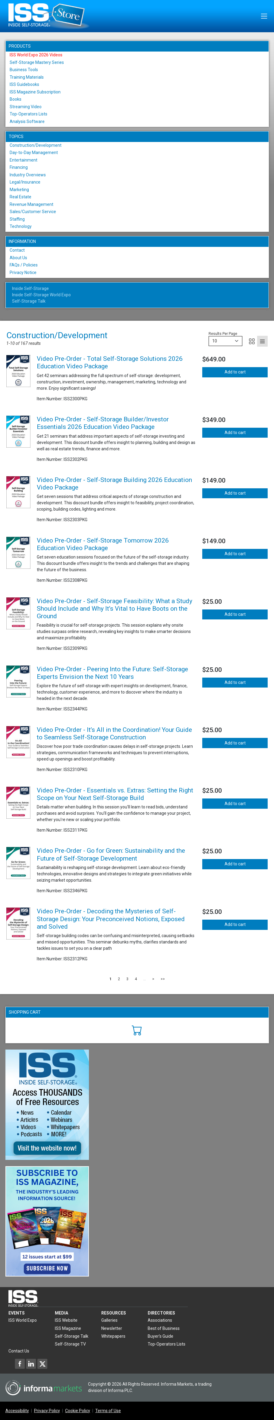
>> (163, 979)
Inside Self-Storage (30, 288)
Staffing (17, 219)
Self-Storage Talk (29, 301)
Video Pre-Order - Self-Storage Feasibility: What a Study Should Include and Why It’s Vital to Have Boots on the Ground (114, 608)
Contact (17, 250)
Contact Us (18, 1351)
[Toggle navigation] (264, 16)
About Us (18, 257)
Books (15, 99)
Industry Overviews (28, 174)
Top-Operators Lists (28, 114)
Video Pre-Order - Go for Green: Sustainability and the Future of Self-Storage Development (111, 854)
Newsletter (111, 1328)
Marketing (19, 189)
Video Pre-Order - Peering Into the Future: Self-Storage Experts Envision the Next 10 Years (112, 673)
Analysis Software (27, 121)
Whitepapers (113, 1336)
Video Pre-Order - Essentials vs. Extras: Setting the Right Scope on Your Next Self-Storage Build (115, 794)
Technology (21, 226)
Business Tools (24, 69)
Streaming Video (26, 106)
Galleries (109, 1320)
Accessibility (17, 1410)
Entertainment (23, 160)
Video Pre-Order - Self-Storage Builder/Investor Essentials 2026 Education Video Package (103, 423)
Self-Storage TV (70, 1344)
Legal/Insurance (25, 182)
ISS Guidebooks (24, 84)
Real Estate (20, 196)
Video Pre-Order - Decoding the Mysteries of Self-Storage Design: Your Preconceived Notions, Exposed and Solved (111, 919)
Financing (19, 167)
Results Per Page (223, 334)
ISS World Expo (22, 1320)
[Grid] (252, 341)
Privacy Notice (23, 272)
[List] (262, 341)
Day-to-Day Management (34, 152)
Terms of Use (108, 1410)
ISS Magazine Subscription (35, 92)
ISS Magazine (68, 1328)
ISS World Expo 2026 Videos (36, 54)
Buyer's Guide (160, 1336)
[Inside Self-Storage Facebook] (20, 1364)
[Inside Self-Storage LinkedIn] (31, 1364)
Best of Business (164, 1328)
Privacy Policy (47, 1410)
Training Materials (27, 77)
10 (214, 340)
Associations (160, 1320)
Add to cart (235, 372)
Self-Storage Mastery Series (37, 62)
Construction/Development (35, 145)
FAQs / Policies (24, 265)
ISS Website (66, 1320)
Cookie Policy (77, 1410)
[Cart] (137, 1029)
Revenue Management (31, 204)
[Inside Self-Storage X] (42, 1364)
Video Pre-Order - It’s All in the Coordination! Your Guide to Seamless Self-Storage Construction (114, 733)
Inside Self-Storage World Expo (41, 294)
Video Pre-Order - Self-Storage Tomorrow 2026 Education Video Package (103, 544)
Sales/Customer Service (33, 211)
